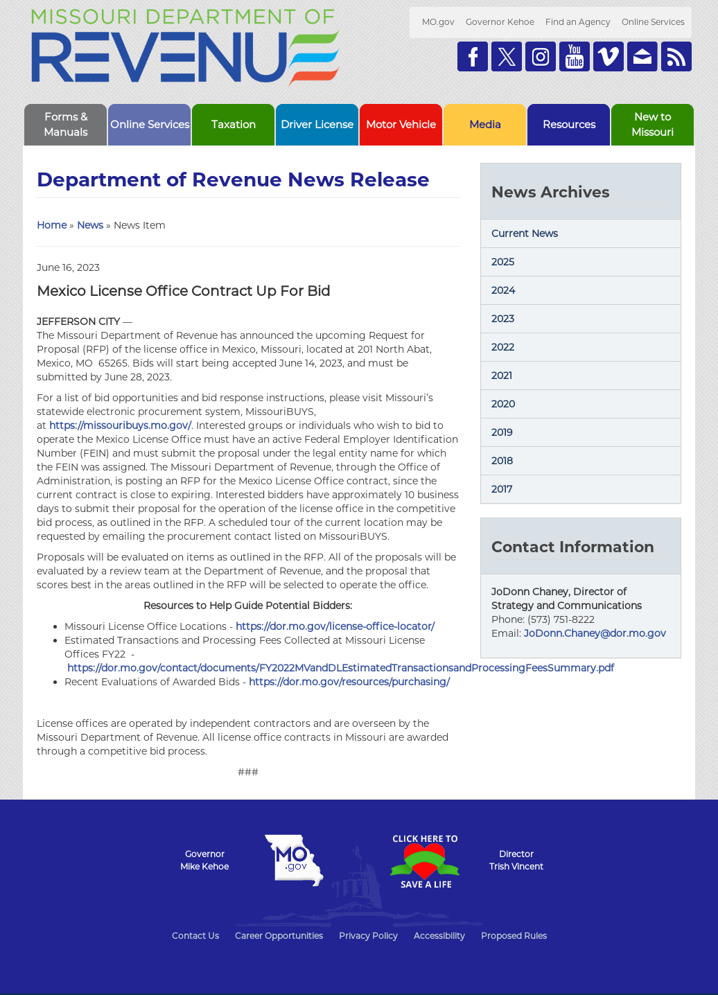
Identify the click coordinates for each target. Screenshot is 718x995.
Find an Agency (578, 22)
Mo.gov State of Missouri (294, 860)
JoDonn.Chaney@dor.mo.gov (595, 633)
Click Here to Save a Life (424, 861)
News (90, 225)
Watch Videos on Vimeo (608, 56)
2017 (501, 489)
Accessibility (439, 936)
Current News (524, 233)
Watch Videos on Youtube (574, 56)
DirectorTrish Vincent (516, 860)
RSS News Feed (676, 56)
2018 (502, 461)
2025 (502, 262)
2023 (502, 318)
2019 (502, 432)
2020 (503, 404)
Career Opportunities (279, 936)
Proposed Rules (514, 936)
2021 (501, 375)
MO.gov (438, 22)
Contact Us (195, 936)
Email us (642, 56)
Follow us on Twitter (506, 56)
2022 (502, 347)
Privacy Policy (368, 936)
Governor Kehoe (500, 22)
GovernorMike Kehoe (204, 860)
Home (52, 225)
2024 (503, 290)
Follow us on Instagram (540, 56)
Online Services (653, 22)
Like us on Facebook (472, 56)
